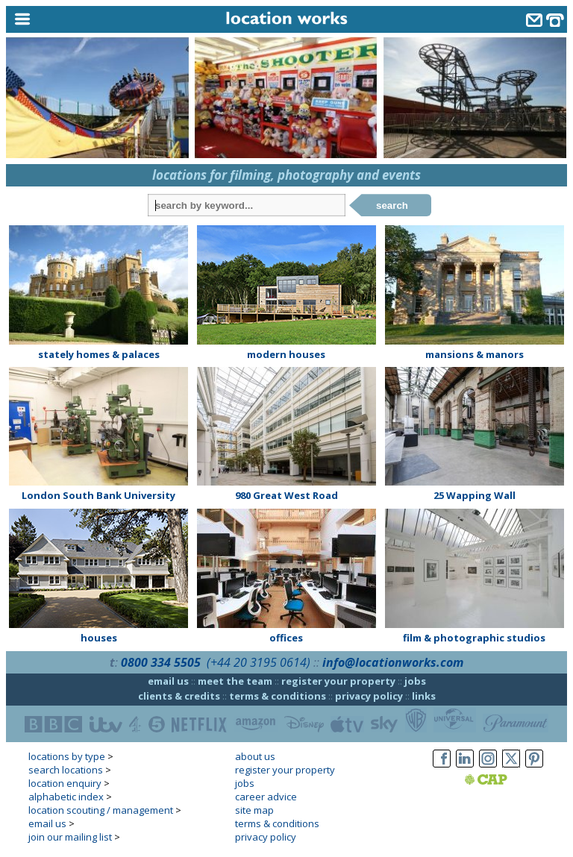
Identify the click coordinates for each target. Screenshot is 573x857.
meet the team (235, 681)
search (392, 205)
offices (286, 637)
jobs (415, 681)
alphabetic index (66, 796)
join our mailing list (70, 837)
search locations (65, 769)
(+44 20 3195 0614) (258, 662)
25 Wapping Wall (474, 495)
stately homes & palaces (99, 354)
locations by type (66, 756)
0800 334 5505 (161, 662)
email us (168, 681)
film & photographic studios (474, 637)
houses (99, 637)
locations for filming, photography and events (286, 174)
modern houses (286, 354)
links (424, 696)
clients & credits (179, 696)
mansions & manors (474, 354)
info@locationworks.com (392, 662)
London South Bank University (98, 495)
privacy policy (369, 696)
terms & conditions (277, 696)
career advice (266, 796)
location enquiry (64, 783)
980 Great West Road (286, 495)
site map (254, 810)
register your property (338, 681)
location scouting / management (100, 810)
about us (255, 756)
